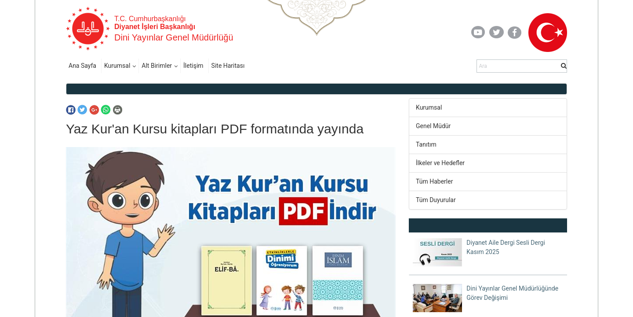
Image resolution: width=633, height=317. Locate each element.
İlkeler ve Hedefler (440, 162)
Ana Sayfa (82, 65)
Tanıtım (426, 144)
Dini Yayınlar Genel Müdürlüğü (173, 37)
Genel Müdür (433, 125)
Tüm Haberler (434, 181)
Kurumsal (117, 65)
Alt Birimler (157, 65)
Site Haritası (228, 65)
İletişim (193, 65)
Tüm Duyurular (436, 199)
